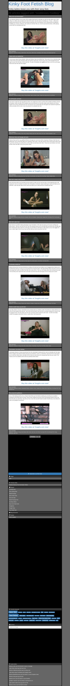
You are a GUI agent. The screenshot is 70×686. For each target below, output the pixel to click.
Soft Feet (53, 95)
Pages (11, 476)
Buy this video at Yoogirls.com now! (34, 48)
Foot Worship (32, 176)
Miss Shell (23, 345)
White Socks (34, 52)
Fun (50, 95)
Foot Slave (44, 176)
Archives (12, 624)
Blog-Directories (13, 512)
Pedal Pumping (12, 493)
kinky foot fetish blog (44, 618)
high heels (34, 618)
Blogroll (11, 487)
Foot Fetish (49, 52)
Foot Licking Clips (13, 491)
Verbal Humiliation (49, 133)
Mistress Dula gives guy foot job (16, 676)
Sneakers (27, 217)
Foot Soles (54, 303)
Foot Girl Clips (12, 497)
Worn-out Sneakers (32, 217)
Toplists (11, 515)
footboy (20, 618)
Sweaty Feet (45, 217)
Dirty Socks (29, 52)
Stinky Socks (44, 388)
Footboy (30, 133)
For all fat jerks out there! (15, 98)
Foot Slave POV (39, 176)
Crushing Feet (12, 489)
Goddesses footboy (17, 52)
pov (58, 618)
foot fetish (13, 615)
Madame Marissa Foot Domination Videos (18, 484)
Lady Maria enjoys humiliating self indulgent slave (20, 672)
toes (57, 620)
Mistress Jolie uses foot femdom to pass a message (20, 666)
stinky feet (32, 620)
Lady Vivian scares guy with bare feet (17, 668)
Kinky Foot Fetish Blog (31, 3)
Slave (38, 95)
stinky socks (38, 620)
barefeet (20, 612)
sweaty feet (45, 620)
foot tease (42, 615)
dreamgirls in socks (36, 612)
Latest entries (13, 664)
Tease (48, 176)
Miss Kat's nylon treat (14, 221)
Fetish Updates (12, 517)
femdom (46, 612)
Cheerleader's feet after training (16, 349)
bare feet (13, 612)
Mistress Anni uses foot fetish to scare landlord (19, 678)
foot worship (50, 615)
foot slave (22, 615)
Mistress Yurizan (33, 388)
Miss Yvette (29, 432)
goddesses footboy (27, 618)
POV (42, 52)
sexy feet (11, 620)
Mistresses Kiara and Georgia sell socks (18, 137)
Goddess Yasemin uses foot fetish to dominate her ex (21, 680)
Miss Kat (22, 217)
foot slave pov (30, 615)
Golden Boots (23, 52)
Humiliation (39, 52)
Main (10, 478)
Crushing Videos (13, 501)
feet (42, 612)
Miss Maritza (23, 432)
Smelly (27, 133)
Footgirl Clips (12, 508)
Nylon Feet (29, 260)
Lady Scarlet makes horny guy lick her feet (18, 682)
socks (21, 620)
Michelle (28, 303)
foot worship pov (13, 618)
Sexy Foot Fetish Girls (14, 503)
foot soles (37, 615)
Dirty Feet (33, 432)
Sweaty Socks (52, 176)
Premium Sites (13, 482)
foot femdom (51, 612)
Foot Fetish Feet (13, 510)
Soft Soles (49, 303)
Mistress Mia (23, 303)
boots (24, 612)
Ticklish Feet (42, 95)
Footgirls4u (11, 506)
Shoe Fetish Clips (13, 495)
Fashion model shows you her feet (17, 306)
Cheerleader (34, 345)
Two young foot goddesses (15, 393)
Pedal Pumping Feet (13, 499)
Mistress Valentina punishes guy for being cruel (19, 670)
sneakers (16, 620)
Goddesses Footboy (17, 260)
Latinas (22, 95)
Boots (47, 345)
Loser (54, 133)
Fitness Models (27, 95)
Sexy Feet (39, 345)
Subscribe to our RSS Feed (35, 473)
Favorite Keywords (14, 609)
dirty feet (28, 612)
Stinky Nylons (34, 260)
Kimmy (45, 52)
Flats (26, 260)
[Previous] (32, 436)
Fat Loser (43, 133)
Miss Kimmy (39, 133)
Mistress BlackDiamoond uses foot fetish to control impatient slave (24, 674)
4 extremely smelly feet (14, 264)
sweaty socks (52, 620)
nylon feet (54, 618)
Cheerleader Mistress (25, 388)
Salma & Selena (34, 95)
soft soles (26, 620)
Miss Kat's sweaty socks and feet (17, 179)
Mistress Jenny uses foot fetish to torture (18, 684)
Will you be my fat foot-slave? (16, 16)
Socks (22, 133)
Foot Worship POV (50, 432)
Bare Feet (53, 52)
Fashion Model (28, 345)
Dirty (25, 133)
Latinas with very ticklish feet (16, 56)
